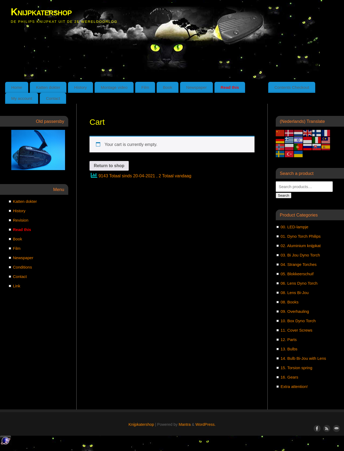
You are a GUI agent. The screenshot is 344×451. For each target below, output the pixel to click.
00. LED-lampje (294, 227)
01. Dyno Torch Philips (301, 236)
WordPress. (205, 424)
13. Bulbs (289, 349)
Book (167, 87)
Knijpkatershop (41, 11)
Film (145, 87)
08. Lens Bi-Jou (295, 292)
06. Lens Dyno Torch (299, 283)
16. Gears (289, 377)
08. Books (290, 302)
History (80, 87)
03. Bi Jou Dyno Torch (300, 255)
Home (16, 87)
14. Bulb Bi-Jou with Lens (303, 358)
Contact (53, 98)
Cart (257, 87)
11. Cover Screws (296, 330)
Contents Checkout (291, 87)
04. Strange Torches (299, 264)
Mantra (185, 424)
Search (283, 195)
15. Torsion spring (296, 367)
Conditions (22, 267)
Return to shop (109, 165)
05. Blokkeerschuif (297, 274)
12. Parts (289, 339)
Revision (20, 220)
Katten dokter (48, 87)
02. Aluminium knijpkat (301, 245)
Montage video (114, 87)
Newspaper (196, 87)
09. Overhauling (295, 311)
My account (21, 98)
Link (16, 286)
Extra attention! (294, 386)
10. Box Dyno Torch (298, 320)
